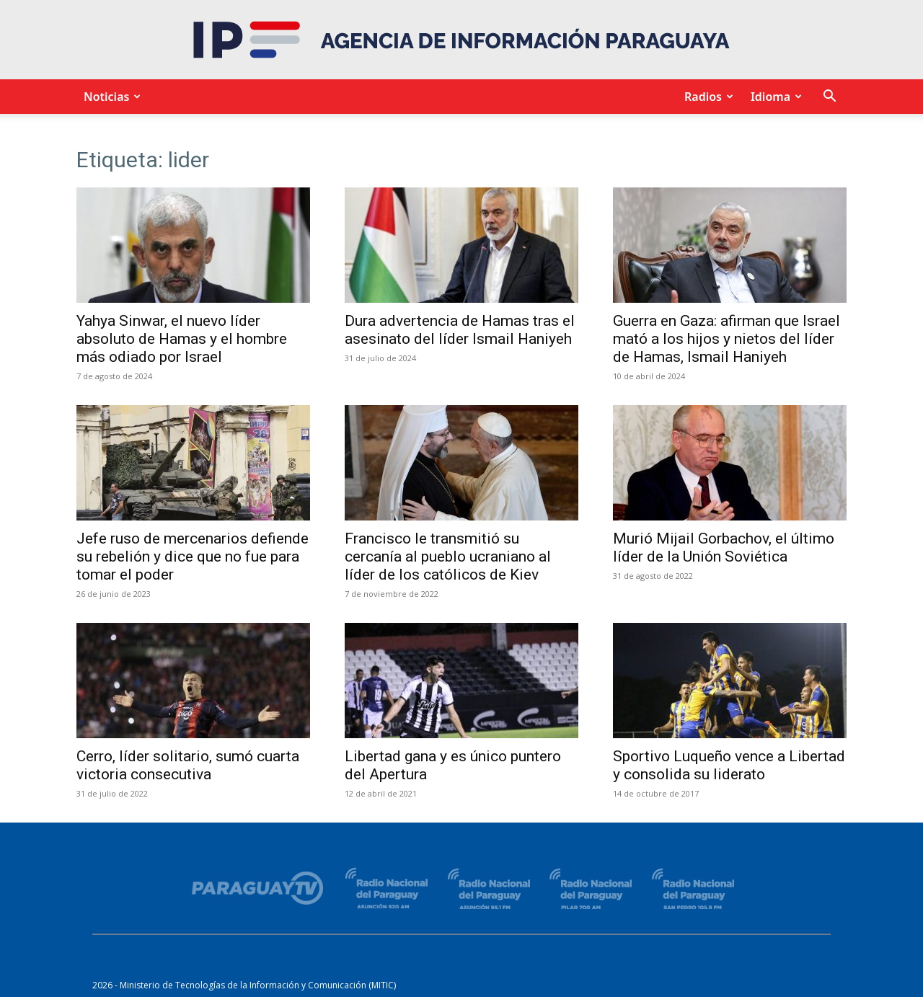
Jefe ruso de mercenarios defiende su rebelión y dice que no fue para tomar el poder (192, 556)
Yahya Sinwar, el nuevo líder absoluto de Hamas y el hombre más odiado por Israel (181, 338)
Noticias (110, 97)
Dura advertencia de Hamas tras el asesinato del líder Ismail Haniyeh (460, 329)
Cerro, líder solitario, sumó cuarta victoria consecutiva (187, 765)
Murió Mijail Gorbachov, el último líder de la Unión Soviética (723, 547)
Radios (706, 97)
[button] (829, 98)
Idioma (774, 97)
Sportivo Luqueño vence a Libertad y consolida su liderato (729, 765)
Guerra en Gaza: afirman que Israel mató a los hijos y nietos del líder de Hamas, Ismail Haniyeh (726, 338)
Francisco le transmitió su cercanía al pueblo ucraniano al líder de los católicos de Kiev (448, 556)
